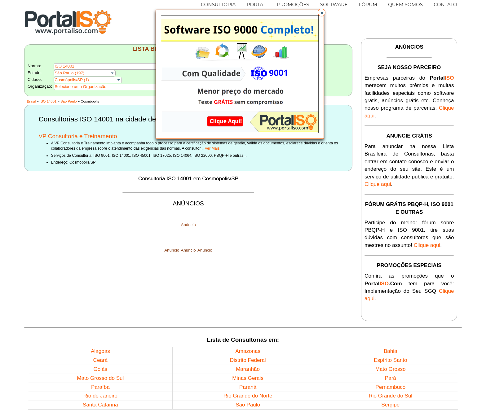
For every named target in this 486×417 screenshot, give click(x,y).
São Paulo (68, 101)
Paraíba (100, 387)
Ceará (100, 360)
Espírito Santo (390, 360)
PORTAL (256, 4)
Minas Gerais (247, 378)
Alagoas (100, 351)
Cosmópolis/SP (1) (72, 79)
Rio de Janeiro (100, 396)
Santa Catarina (100, 405)
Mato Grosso (390, 369)
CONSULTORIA (218, 4)
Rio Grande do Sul (390, 396)
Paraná (247, 387)
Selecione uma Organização (80, 86)
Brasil (31, 101)
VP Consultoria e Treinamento (77, 136)
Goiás (100, 369)
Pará (390, 378)
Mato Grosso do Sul (100, 378)
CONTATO (445, 4)
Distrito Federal (248, 360)
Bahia (390, 351)
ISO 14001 (48, 101)
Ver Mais (212, 148)
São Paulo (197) (69, 73)
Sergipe (390, 405)
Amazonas (247, 351)
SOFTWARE (334, 4)
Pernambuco (390, 387)
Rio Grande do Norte (247, 396)
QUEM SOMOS (405, 4)
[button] (321, 12)
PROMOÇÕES (293, 4)
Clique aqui (378, 184)
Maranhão (248, 369)
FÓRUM (368, 4)
